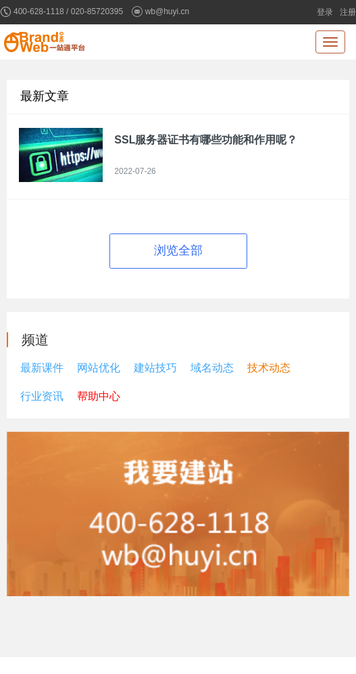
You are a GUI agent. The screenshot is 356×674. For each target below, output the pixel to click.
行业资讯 (41, 396)
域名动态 (212, 368)
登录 (325, 12)
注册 (348, 12)
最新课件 (41, 368)
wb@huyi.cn (167, 11)
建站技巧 (155, 368)
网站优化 (98, 368)
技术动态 (268, 368)
